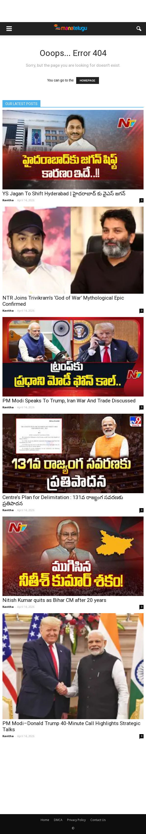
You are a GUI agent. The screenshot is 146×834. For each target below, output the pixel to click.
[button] (139, 28)
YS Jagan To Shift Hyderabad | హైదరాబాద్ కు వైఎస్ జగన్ (63, 194)
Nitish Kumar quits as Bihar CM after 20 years (54, 600)
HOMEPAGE (87, 80)
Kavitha (8, 200)
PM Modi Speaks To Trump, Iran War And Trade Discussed (69, 401)
